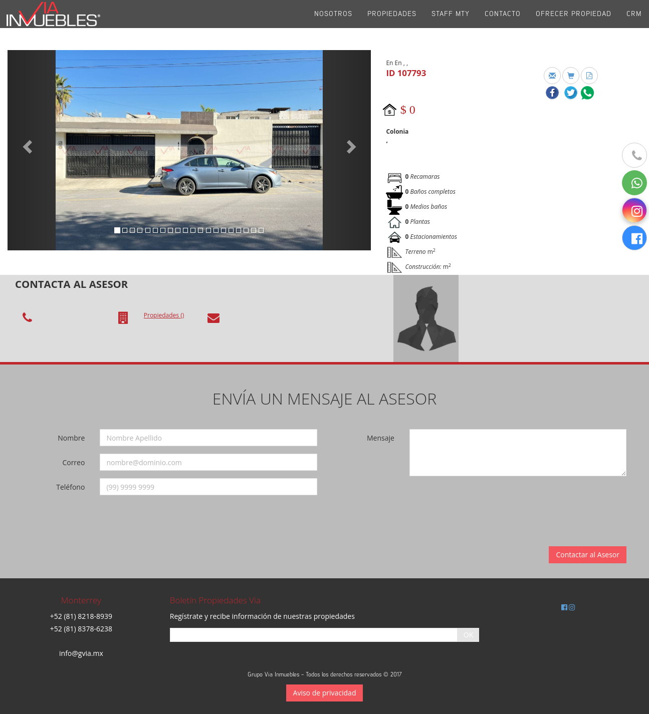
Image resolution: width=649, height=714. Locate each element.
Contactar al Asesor (587, 554)
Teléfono (70, 487)
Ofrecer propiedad (573, 25)
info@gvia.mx (81, 653)
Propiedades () (164, 315)
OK (468, 634)
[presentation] (481, 503)
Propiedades (391, 25)
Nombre (71, 438)
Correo (73, 462)
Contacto (503, 25)
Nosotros (333, 25)
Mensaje (380, 438)
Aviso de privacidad (324, 692)
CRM (633, 25)
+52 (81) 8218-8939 (81, 616)
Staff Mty (450, 25)
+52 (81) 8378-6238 (81, 628)
